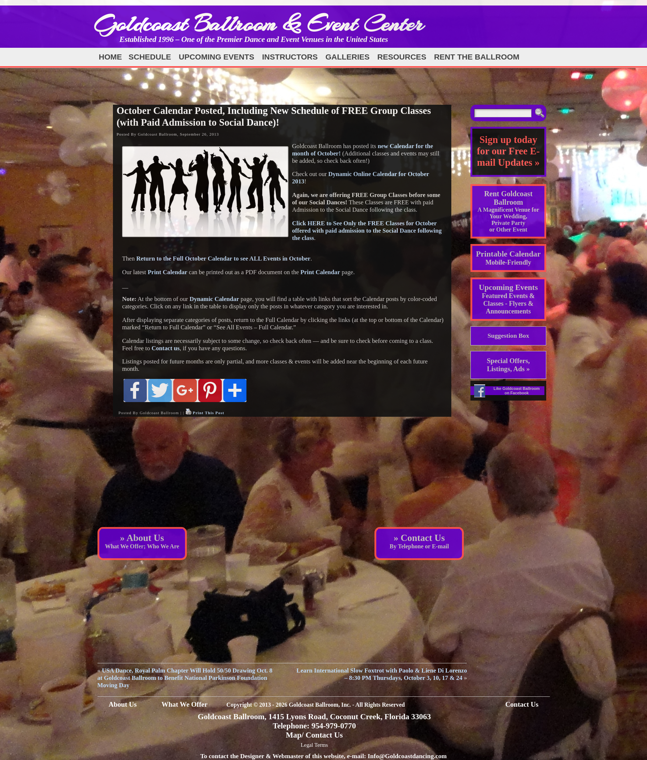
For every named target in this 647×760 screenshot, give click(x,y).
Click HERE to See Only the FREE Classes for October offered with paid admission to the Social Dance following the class (367, 230)
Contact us (165, 348)
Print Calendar (167, 272)
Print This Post (208, 413)
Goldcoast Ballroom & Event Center (258, 23)
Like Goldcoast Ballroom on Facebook (517, 390)
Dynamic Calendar (214, 298)
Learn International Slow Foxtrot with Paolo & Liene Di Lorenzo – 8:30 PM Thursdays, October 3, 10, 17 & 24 (381, 674)
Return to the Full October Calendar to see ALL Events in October (223, 258)
